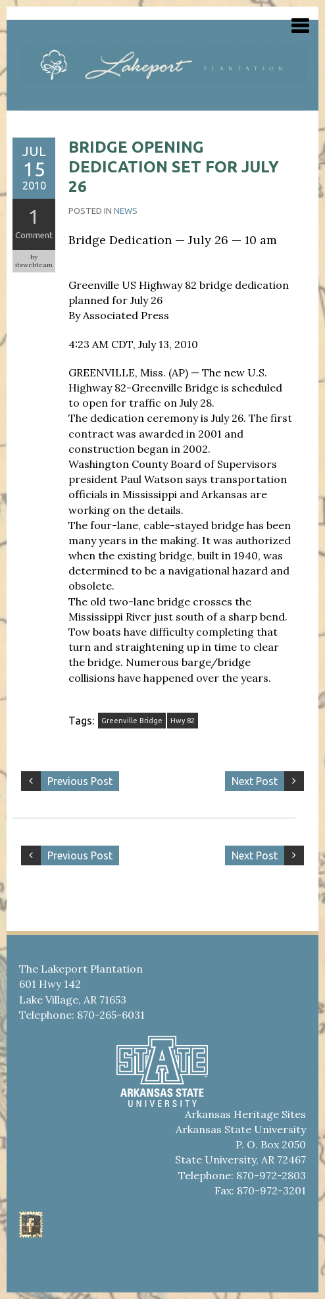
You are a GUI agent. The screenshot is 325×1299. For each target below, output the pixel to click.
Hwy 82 (182, 721)
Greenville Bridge (131, 721)
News (126, 210)
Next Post (255, 781)
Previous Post (80, 781)
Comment (34, 235)
